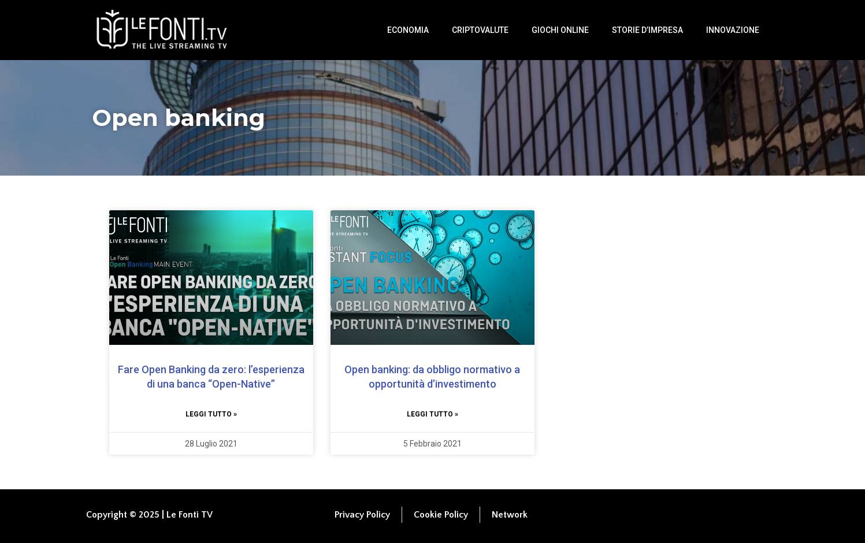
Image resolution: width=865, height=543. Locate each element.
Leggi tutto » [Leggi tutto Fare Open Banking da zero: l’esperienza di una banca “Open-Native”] (211, 414)
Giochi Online (560, 30)
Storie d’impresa (647, 30)
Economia (408, 30)
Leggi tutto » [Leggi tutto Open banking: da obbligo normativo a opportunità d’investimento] (432, 414)
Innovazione (732, 30)
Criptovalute (480, 30)
